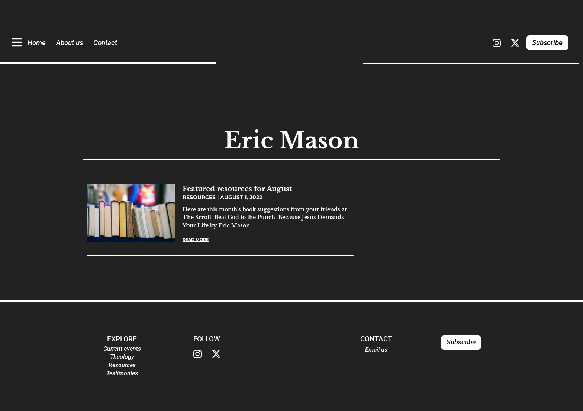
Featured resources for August (237, 188)
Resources (122, 365)
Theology (122, 356)
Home (37, 42)
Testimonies (122, 373)
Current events (122, 348)
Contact (105, 42)
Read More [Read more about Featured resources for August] (196, 239)
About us (69, 42)
